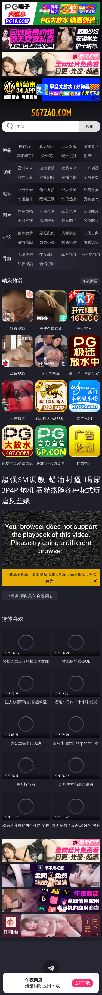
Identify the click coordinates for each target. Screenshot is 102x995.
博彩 (7, 150)
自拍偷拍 (47, 168)
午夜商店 (47, 254)
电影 (7, 193)
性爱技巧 (91, 242)
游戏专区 (91, 146)
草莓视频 (69, 254)
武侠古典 (91, 232)
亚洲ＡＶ (25, 168)
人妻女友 (69, 232)
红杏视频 (25, 263)
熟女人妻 (25, 177)
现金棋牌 (69, 155)
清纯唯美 (47, 220)
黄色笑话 (69, 242)
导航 (7, 258)
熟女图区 (69, 220)
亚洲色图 (47, 211)
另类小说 (47, 242)
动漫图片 (91, 211)
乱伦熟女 (69, 198)
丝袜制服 (47, 177)
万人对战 (69, 146)
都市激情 (25, 232)
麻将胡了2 (25, 155)
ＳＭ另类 (91, 177)
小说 (7, 237)
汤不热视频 (91, 254)
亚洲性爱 (25, 189)
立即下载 (82, 983)
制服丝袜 (25, 198)
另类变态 (91, 198)
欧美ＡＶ (69, 168)
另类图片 (91, 220)
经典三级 (47, 198)
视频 (7, 172)
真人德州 (47, 146)
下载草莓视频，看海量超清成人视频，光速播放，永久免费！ (51, 578)
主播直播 (69, 177)
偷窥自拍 (25, 211)
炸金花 (47, 155)
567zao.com (51, 112)
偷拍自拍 (47, 189)
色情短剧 (47, 263)
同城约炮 (25, 254)
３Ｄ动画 (91, 168)
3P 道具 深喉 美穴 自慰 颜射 (29, 595)
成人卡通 (69, 189)
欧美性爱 (91, 189)
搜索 (89, 126)
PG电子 (25, 146)
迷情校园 (25, 242)
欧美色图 (69, 211)
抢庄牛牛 (91, 155)
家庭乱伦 (47, 232)
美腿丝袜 (25, 220)
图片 (7, 215)
